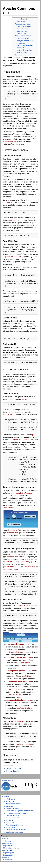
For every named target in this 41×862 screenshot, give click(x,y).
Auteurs (6, 857)
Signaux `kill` (10, 820)
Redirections (7, 860)
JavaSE (6, 796)
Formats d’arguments (22, 24)
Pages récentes (8, 846)
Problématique (20, 21)
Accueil (5, 838)
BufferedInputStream (13, 804)
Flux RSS (7, 850)
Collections (9, 806)
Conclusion (19, 55)
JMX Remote (10, 799)
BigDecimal (10, 801)
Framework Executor (13, 818)
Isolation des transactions (14, 832)
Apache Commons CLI (23, 36)
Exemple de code (12, 771)
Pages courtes (8, 855)
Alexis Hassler (8, 780)
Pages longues (8, 853)
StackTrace (10, 822)
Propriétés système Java (14, 825)
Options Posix (22, 31)
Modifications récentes (11, 848)
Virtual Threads (11, 827)
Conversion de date (12, 808)
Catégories (7, 841)
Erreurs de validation (24, 50)
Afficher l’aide (22, 52)
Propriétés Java (22, 29)
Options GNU (22, 33)
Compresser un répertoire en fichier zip (19, 811)
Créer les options (23, 38)
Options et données (24, 26)
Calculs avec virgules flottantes (16, 830)
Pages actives (8, 843)
